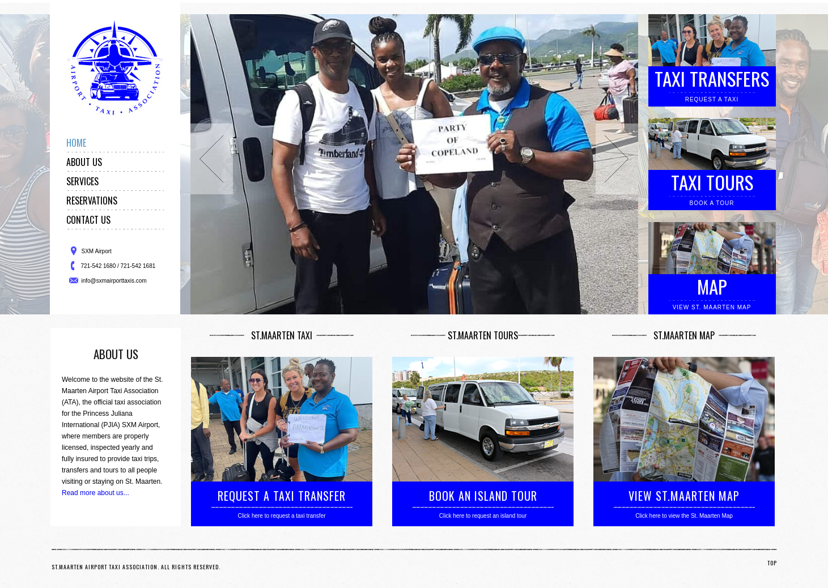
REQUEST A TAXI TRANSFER (282, 495)
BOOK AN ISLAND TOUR (483, 495)
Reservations (91, 200)
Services (82, 181)
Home (76, 143)
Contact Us (88, 220)
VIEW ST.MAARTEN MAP (684, 495)
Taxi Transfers (712, 78)
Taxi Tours (712, 182)
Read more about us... (95, 493)
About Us (84, 162)
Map (712, 286)
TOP (772, 563)
